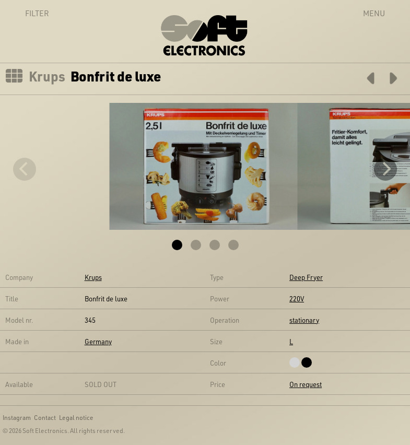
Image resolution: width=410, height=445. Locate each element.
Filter (25, 13)
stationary (304, 319)
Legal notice (76, 417)
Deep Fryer (306, 277)
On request (305, 384)
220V (296, 298)
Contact (45, 417)
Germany (98, 341)
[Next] (385, 169)
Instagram (17, 417)
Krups (47, 76)
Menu (374, 13)
